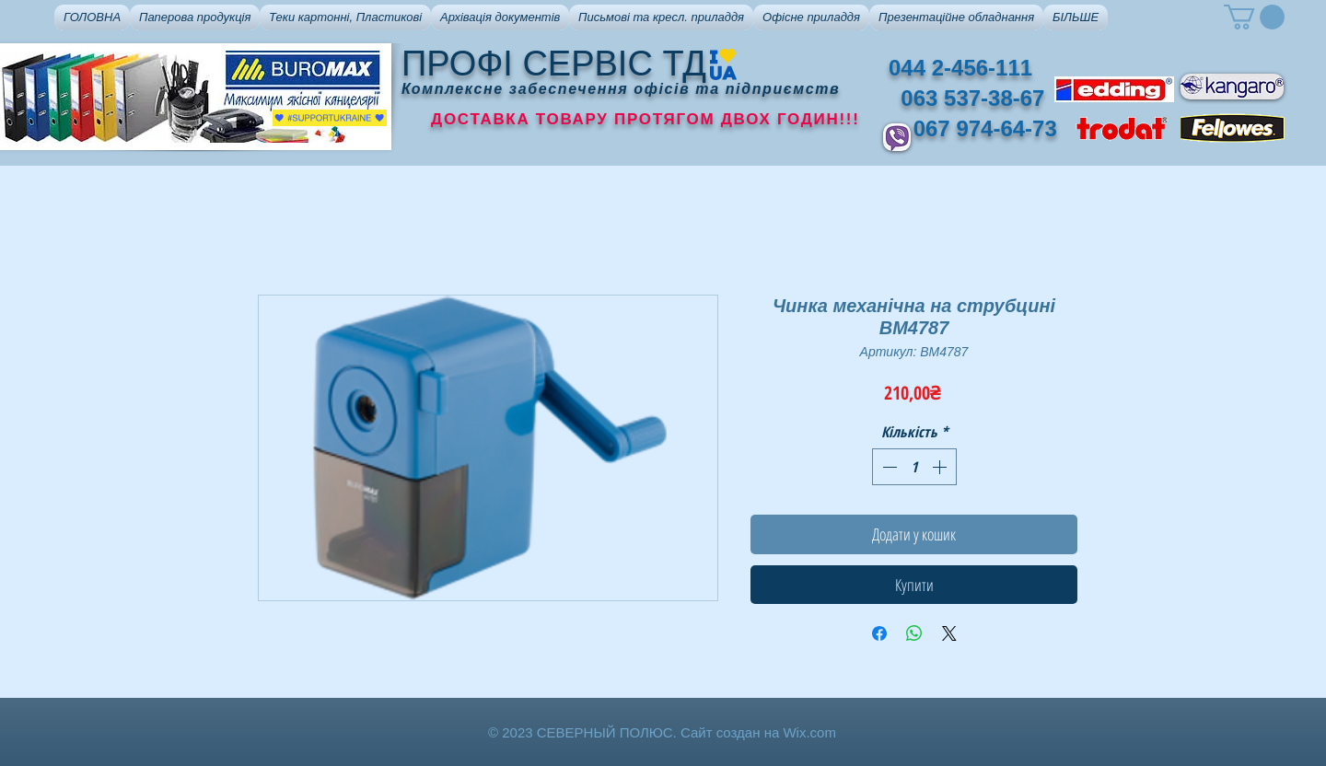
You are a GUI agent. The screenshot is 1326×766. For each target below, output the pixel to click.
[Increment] (941, 466)
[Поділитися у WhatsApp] (914, 633)
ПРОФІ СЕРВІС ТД (553, 63)
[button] (195, 17)
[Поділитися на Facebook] (879, 633)
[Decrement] (888, 466)
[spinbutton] (914, 466)
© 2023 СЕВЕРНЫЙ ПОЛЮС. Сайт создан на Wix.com (662, 732)
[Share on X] (949, 633)
